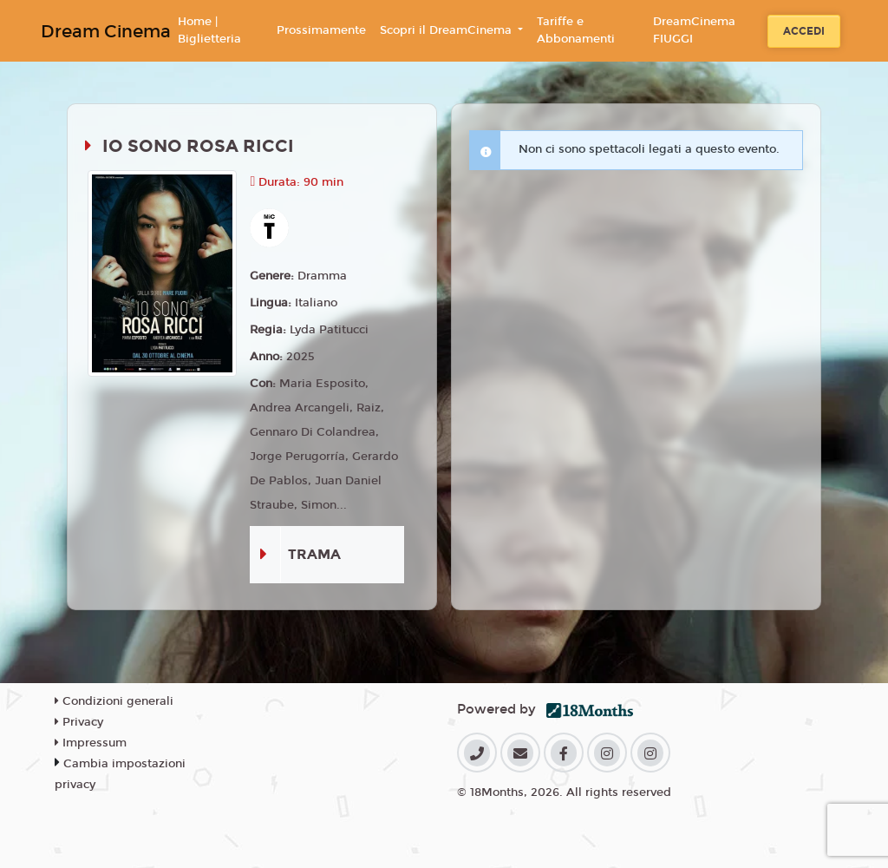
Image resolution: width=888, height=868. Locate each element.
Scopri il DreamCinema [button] (447, 30)
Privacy (79, 722)
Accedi (804, 31)
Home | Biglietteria (209, 30)
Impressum (91, 743)
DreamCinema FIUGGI (694, 30)
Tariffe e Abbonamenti (576, 30)
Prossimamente (321, 30)
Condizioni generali (114, 701)
